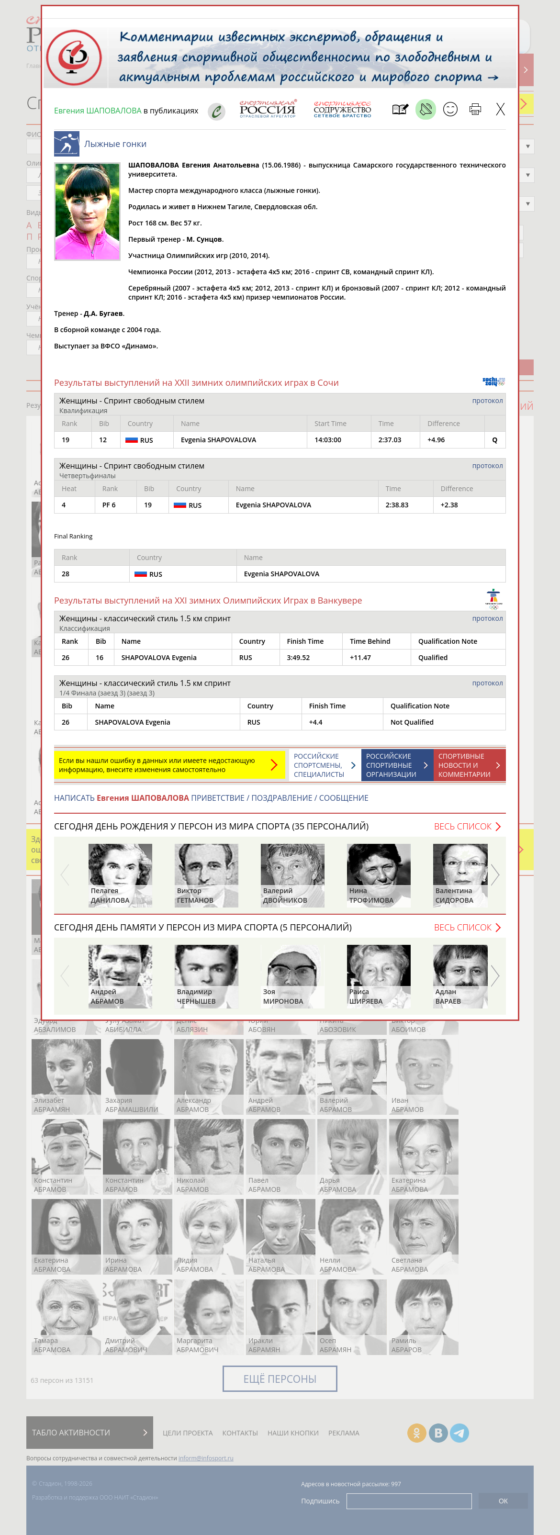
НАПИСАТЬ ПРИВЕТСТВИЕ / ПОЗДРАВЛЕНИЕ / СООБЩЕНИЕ (211, 798)
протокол (487, 400)
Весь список (463, 826)
